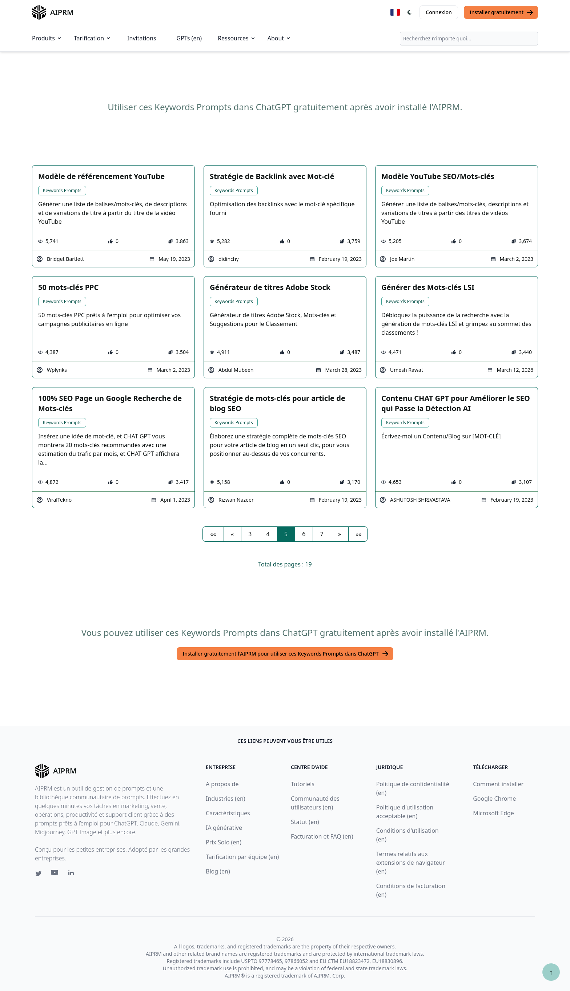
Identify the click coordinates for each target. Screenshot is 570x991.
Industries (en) (225, 799)
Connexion (438, 12)
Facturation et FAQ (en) (322, 836)
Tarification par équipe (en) (242, 857)
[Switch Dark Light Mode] (409, 12)
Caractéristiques (228, 813)
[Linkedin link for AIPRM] (72, 874)
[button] (213, 534)
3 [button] (250, 534)
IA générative (224, 828)
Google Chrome (494, 799)
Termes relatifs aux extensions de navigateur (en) (410, 862)
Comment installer (498, 784)
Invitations (141, 38)
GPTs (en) (189, 38)
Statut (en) (305, 822)
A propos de (222, 784)
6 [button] (303, 534)
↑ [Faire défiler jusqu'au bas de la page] (551, 972)
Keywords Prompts (62, 190)
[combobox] (469, 38)
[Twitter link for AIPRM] (38, 873)
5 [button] (286, 534)
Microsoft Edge (493, 813)
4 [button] (268, 534)
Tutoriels (302, 784)
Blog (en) (218, 871)
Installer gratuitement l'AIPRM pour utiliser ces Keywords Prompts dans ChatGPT (285, 653)
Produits (47, 38)
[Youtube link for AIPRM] (55, 874)
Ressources (237, 38)
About (279, 38)
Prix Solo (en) (223, 842)
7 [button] (322, 534)
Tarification (92, 38)
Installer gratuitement (502, 12)
